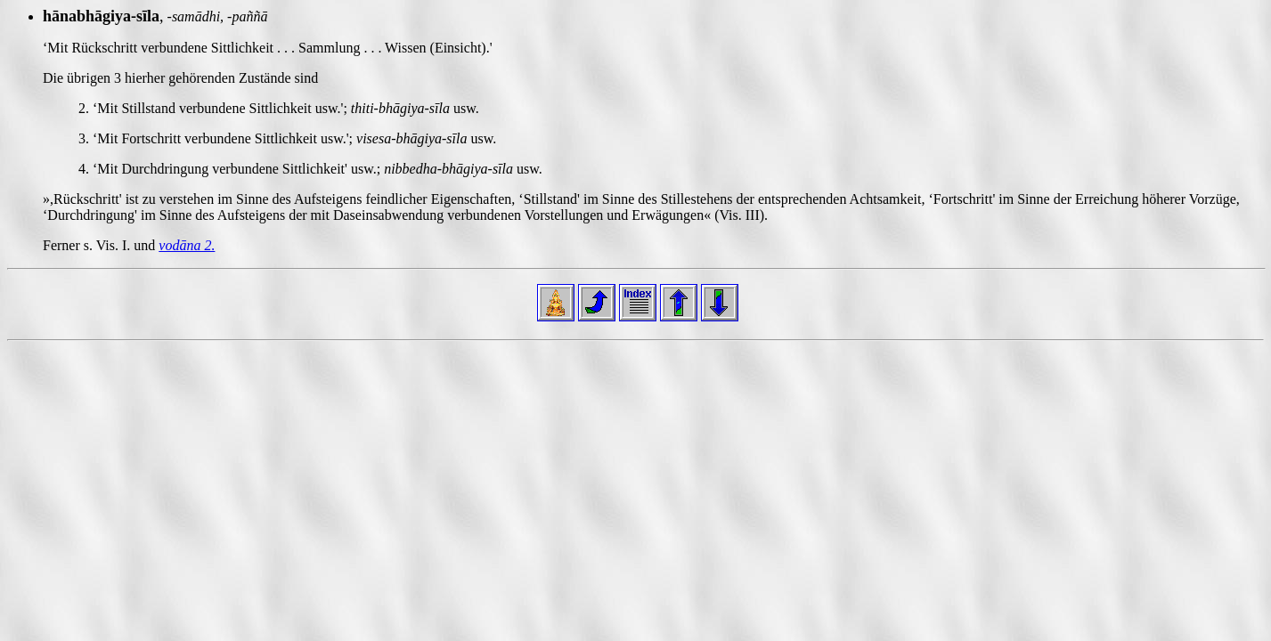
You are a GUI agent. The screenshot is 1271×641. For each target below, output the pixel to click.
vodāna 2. (187, 245)
